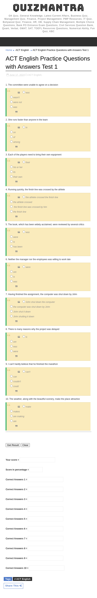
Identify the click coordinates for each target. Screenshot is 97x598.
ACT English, (35, 75)
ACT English (22, 50)
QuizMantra (48, 7)
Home (9, 50)
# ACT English (22, 579)
